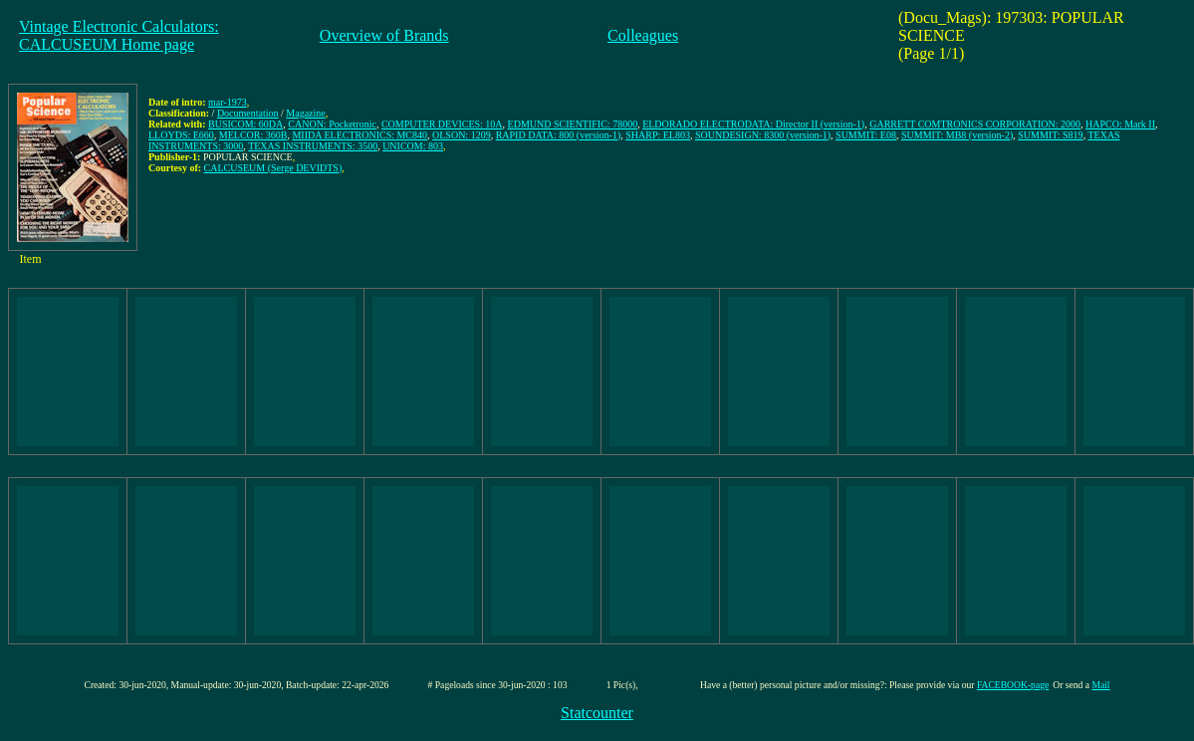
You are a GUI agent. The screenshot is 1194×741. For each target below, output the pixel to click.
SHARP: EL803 (657, 134)
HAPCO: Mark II (1120, 124)
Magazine (305, 113)
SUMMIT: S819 (1050, 134)
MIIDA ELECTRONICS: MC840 (359, 134)
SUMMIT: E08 (866, 134)
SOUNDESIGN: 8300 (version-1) (763, 134)
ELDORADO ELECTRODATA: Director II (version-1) (753, 124)
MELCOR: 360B (253, 134)
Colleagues (642, 35)
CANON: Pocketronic (332, 124)
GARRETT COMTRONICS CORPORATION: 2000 (974, 124)
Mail (1100, 684)
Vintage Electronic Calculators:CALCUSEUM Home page (119, 35)
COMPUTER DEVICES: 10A (442, 124)
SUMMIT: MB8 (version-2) (957, 134)
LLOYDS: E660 (181, 134)
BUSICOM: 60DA (245, 124)
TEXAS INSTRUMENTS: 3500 (312, 145)
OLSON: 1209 (461, 134)
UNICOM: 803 (412, 145)
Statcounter (597, 712)
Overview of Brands (384, 35)
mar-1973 (227, 102)
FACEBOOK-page (1013, 684)
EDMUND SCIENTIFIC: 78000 (573, 124)
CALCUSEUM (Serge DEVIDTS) (273, 167)
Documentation (248, 113)
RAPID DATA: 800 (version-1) (558, 134)
